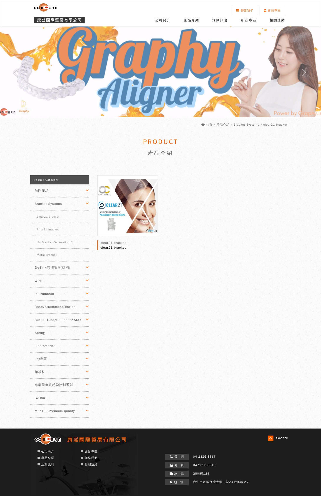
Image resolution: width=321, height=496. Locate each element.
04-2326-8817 (204, 456)
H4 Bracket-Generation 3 (54, 242)
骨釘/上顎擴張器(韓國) (52, 268)
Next (308, 74)
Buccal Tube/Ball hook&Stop (58, 320)
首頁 (209, 124)
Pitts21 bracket (48, 229)
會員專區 (272, 10)
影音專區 (249, 20)
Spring (40, 333)
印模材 (40, 372)
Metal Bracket (47, 255)
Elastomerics (45, 346)
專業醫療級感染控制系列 (54, 385)
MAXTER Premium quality (55, 411)
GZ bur (40, 398)
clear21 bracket (48, 216)
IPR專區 (41, 359)
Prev (13, 74)
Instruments (44, 294)
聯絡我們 (245, 10)
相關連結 (277, 20)
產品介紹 (191, 20)
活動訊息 (220, 20)
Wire (38, 281)
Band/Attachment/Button (55, 307)
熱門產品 (42, 191)
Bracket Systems (48, 204)
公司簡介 (163, 20)
